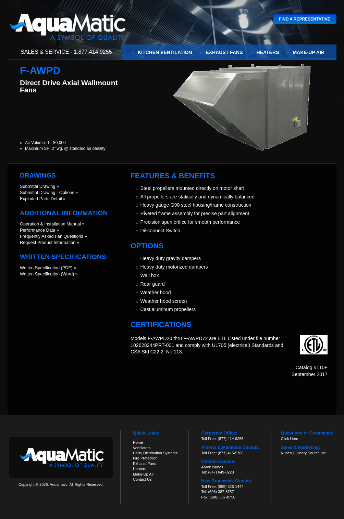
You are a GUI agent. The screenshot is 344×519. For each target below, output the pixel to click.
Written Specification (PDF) (46, 267)
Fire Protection (145, 458)
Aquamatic (68, 26)
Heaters (268, 52)
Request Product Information (47, 242)
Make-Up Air (308, 52)
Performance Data (37, 230)
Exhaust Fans (224, 52)
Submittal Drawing (37, 186)
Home (138, 442)
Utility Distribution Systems (155, 453)
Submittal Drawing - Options (47, 192)
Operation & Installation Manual (50, 223)
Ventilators (141, 448)
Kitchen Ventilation (165, 52)
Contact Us (142, 479)
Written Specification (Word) (47, 273)
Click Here (289, 439)
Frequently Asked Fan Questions (51, 236)
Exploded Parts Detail (41, 198)
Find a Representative (304, 19)
